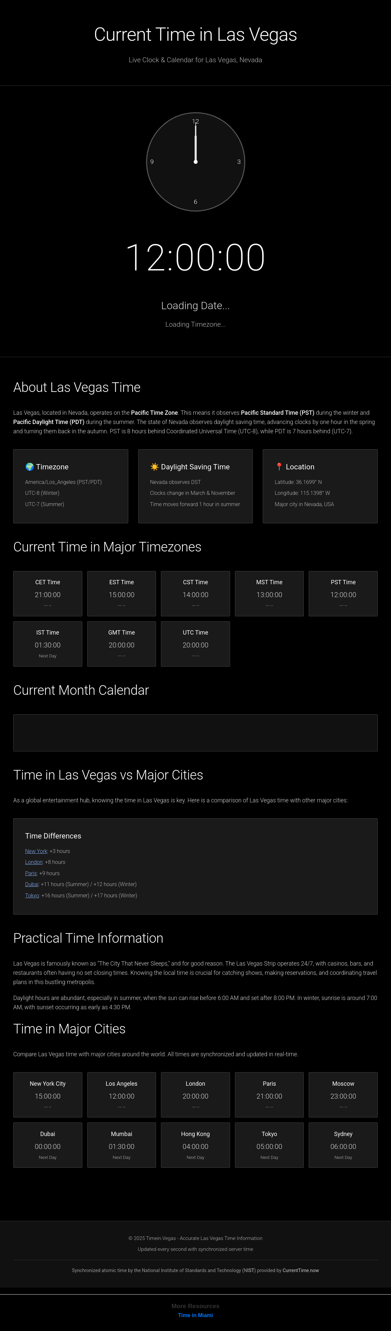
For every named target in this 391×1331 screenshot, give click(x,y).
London (34, 863)
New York (36, 852)
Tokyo (32, 896)
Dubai (31, 885)
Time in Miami (195, 1317)
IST (250, 1272)
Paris (31, 874)
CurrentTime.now (301, 1272)
